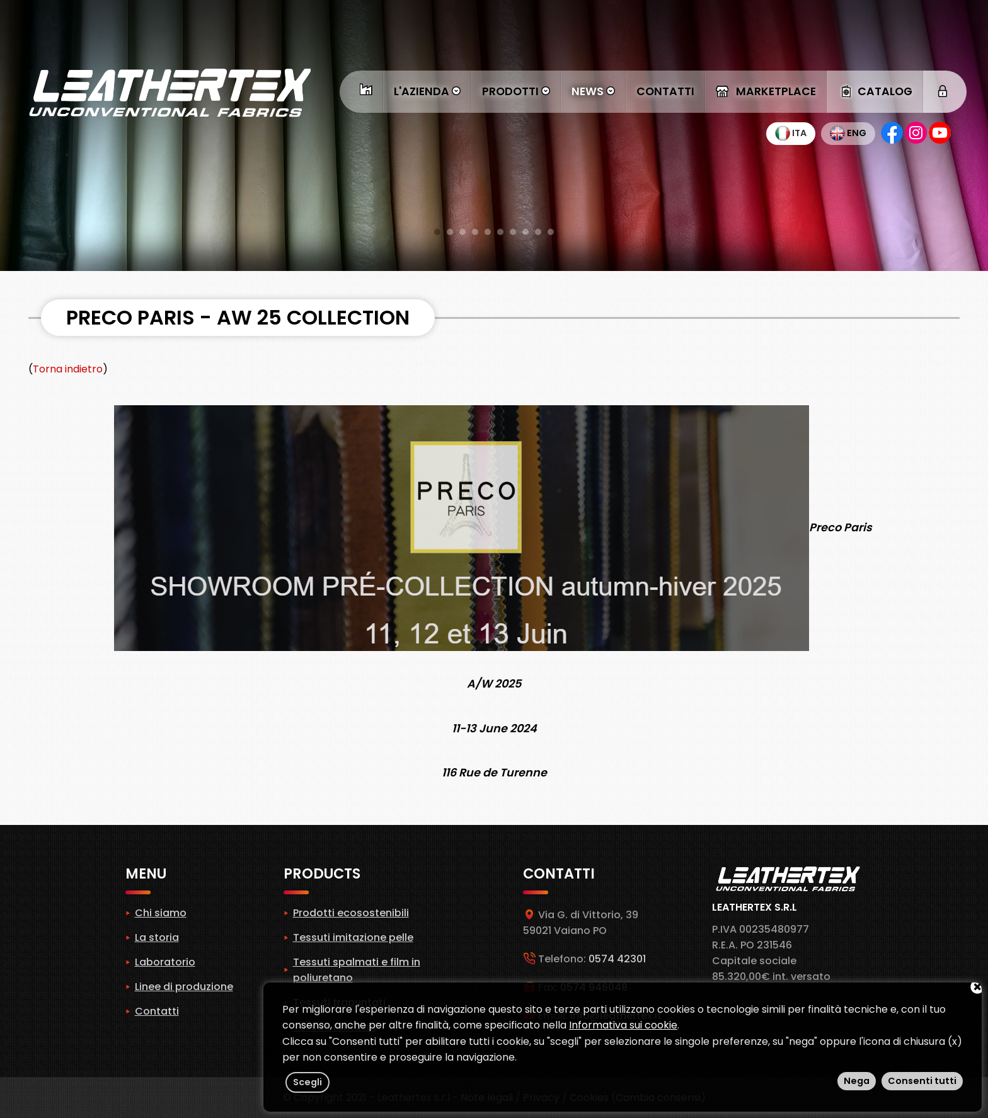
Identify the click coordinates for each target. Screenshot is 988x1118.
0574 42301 (617, 959)
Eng (848, 133)
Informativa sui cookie (623, 1025)
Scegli (307, 1082)
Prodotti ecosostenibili (351, 913)
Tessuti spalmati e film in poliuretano (356, 970)
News (593, 91)
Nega (857, 1081)
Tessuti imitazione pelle (353, 937)
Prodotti (516, 91)
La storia (157, 937)
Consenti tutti (922, 1081)
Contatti (665, 91)
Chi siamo (161, 913)
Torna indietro (68, 369)
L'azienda (427, 91)
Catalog (874, 91)
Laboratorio (165, 962)
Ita (791, 133)
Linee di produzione (184, 986)
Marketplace (766, 91)
